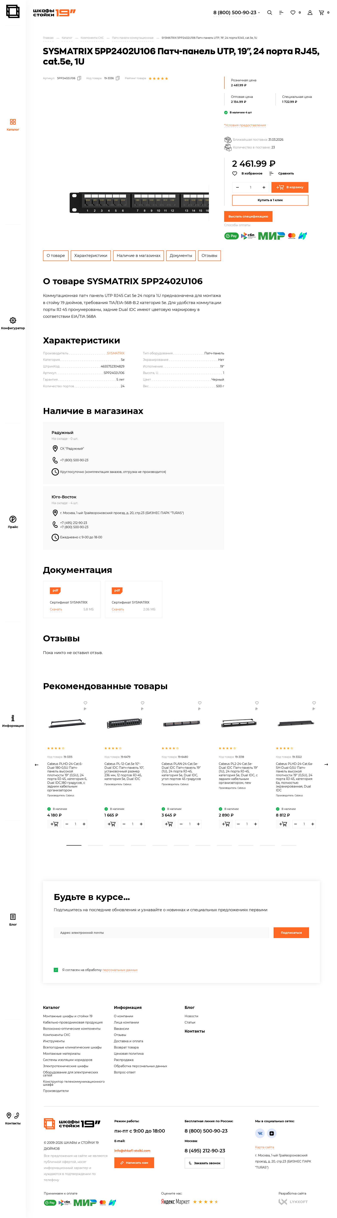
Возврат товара (126, 1047)
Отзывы (209, 255)
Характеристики (90, 255)
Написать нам (134, 1163)
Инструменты (54, 1041)
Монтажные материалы (61, 1054)
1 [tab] (73, 845)
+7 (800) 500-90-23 (74, 460)
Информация (128, 1007)
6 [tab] (181, 845)
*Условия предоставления (245, 125)
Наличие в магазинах (138, 255)
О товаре (56, 255)
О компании (123, 1016)
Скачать (56, 609)
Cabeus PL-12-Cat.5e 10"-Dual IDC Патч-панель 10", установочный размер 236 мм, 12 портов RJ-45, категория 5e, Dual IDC (124, 771)
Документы (181, 255)
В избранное (247, 173)
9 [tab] (245, 845)
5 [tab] (159, 845)
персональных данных (120, 970)
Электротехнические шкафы (65, 1066)
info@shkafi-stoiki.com (132, 1151)
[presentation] (86, 953)
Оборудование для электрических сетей (70, 1073)
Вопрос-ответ (125, 1072)
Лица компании (126, 1022)
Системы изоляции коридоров (67, 1060)
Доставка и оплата (128, 1041)
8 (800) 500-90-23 (234, 12)
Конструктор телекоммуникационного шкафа (74, 1083)
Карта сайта (264, 1147)
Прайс (13, 522)
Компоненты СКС (56, 1035)
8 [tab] (224, 845)
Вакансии (121, 1029)
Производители (56, 1091)
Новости (191, 1016)
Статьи (190, 1022)
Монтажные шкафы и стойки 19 (67, 1016)
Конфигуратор (13, 323)
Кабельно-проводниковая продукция (73, 1022)
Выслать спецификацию (248, 216)
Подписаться (291, 933)
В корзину (289, 187)
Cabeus (70, 795)
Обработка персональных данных (140, 1066)
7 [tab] (202, 845)
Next (326, 764)
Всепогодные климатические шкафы (72, 1047)
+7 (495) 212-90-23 (73, 523)
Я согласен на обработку (96, 970)
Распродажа (123, 1060)
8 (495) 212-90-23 (205, 1151)
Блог (13, 919)
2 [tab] (95, 845)
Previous (36, 764)
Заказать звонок (204, 1163)
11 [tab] (288, 845)
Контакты (13, 1118)
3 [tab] (116, 845)
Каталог (13, 124)
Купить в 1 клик (270, 200)
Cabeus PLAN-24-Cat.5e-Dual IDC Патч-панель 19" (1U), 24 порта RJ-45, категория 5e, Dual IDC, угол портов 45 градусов (181, 771)
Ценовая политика (129, 1054)
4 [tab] (138, 845)
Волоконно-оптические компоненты (72, 1029)
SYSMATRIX (115, 353)
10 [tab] (267, 845)
